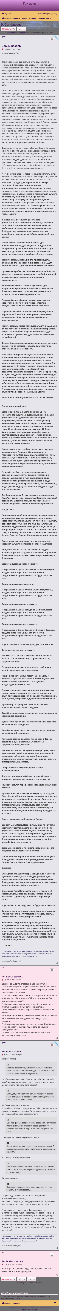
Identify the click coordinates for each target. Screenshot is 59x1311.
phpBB (24, 1307)
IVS (3, 968)
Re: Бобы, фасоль (12, 976)
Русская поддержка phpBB (29, 1309)
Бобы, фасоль (11, 24)
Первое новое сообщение (16, 33)
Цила (4, 37)
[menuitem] (8, 14)
